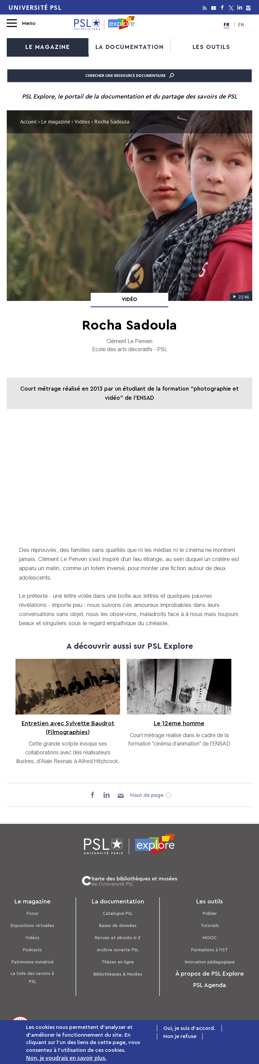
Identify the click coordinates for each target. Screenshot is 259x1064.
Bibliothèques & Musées (117, 972)
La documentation (129, 47)
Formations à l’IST (209, 948)
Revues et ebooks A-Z (118, 936)
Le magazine (47, 47)
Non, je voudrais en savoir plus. (66, 1058)
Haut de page (148, 794)
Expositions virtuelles (32, 924)
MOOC (210, 936)
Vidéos (82, 122)
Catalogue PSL (118, 911)
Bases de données (118, 924)
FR (227, 24)
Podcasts (32, 948)
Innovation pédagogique (210, 960)
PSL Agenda (209, 983)
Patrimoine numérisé (32, 960)
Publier (210, 911)
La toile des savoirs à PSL (32, 976)
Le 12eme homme (178, 723)
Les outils (211, 47)
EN (240, 25)
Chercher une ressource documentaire (129, 76)
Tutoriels (210, 924)
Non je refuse (179, 1036)
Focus (32, 911)
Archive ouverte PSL (118, 948)
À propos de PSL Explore (209, 972)
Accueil (28, 122)
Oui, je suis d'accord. (189, 1028)
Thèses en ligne (118, 960)
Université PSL (35, 7)
